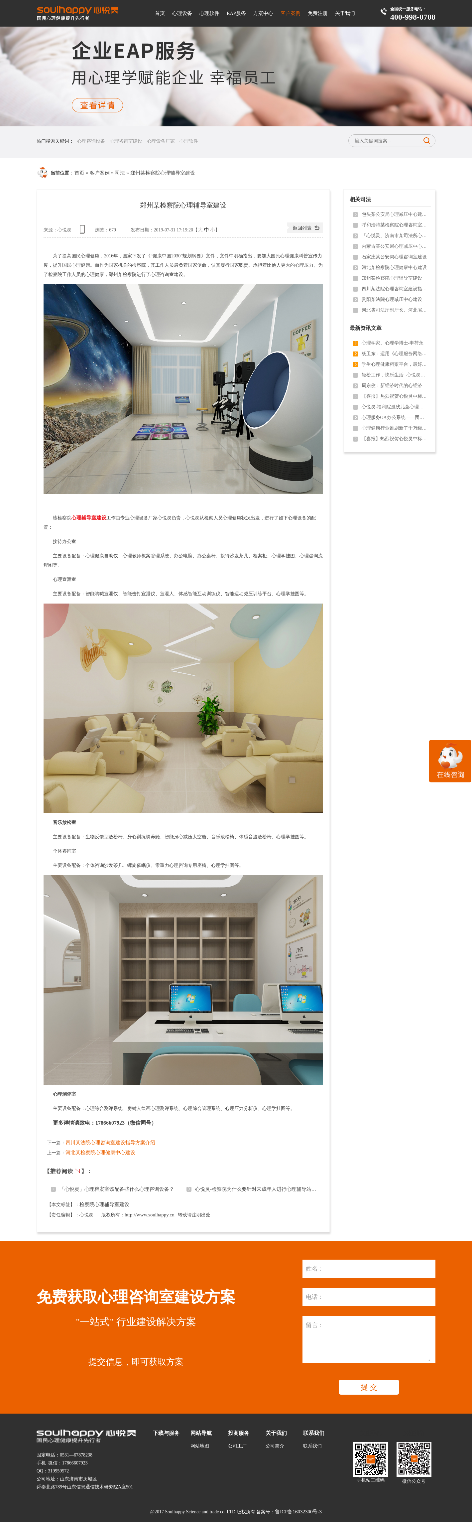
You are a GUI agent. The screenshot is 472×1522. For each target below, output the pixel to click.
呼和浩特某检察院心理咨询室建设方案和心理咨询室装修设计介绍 (395, 224)
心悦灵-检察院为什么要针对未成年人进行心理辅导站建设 (258, 1189)
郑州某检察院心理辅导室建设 (162, 173)
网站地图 (199, 1446)
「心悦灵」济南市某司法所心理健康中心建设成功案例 (395, 235)
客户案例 (290, 13)
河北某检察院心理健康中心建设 (100, 1152)
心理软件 (209, 13)
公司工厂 (237, 1446)
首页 (160, 13)
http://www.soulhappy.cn (150, 1214)
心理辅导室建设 (88, 517)
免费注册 (318, 13)
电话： (315, 1297)
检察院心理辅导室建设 (104, 1204)
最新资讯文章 (366, 328)
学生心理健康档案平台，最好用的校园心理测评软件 (395, 364)
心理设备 (182, 13)
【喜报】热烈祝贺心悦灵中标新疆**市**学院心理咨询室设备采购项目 (395, 396)
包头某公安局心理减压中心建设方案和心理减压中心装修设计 (395, 214)
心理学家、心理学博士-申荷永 (393, 343)
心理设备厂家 (161, 141)
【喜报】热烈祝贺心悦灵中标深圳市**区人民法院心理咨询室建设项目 (395, 438)
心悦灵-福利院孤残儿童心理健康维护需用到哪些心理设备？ (395, 406)
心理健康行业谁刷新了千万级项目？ (395, 428)
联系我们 (312, 1446)
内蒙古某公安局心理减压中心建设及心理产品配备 (395, 246)
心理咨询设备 (91, 141)
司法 (120, 173)
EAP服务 (236, 13)
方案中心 (263, 13)
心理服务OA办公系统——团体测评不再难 (395, 417)
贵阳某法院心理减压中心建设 (392, 299)
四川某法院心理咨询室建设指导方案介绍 (110, 1142)
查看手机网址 (83, 231)
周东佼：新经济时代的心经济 (392, 385)
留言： (315, 1325)
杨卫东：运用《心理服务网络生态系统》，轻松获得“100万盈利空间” (395, 353)
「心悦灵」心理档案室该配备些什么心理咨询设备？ (116, 1189)
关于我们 (345, 13)
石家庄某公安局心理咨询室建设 (394, 256)
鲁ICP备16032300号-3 (298, 1511)
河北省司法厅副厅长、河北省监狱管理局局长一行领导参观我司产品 (395, 310)
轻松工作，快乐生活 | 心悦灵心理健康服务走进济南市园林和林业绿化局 (395, 374)
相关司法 (360, 199)
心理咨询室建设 (126, 141)
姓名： (315, 1268)
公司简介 (275, 1446)
